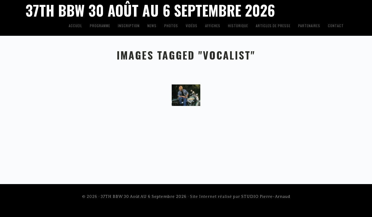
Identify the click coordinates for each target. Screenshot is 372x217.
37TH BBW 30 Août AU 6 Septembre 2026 (144, 196)
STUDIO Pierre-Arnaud (265, 196)
